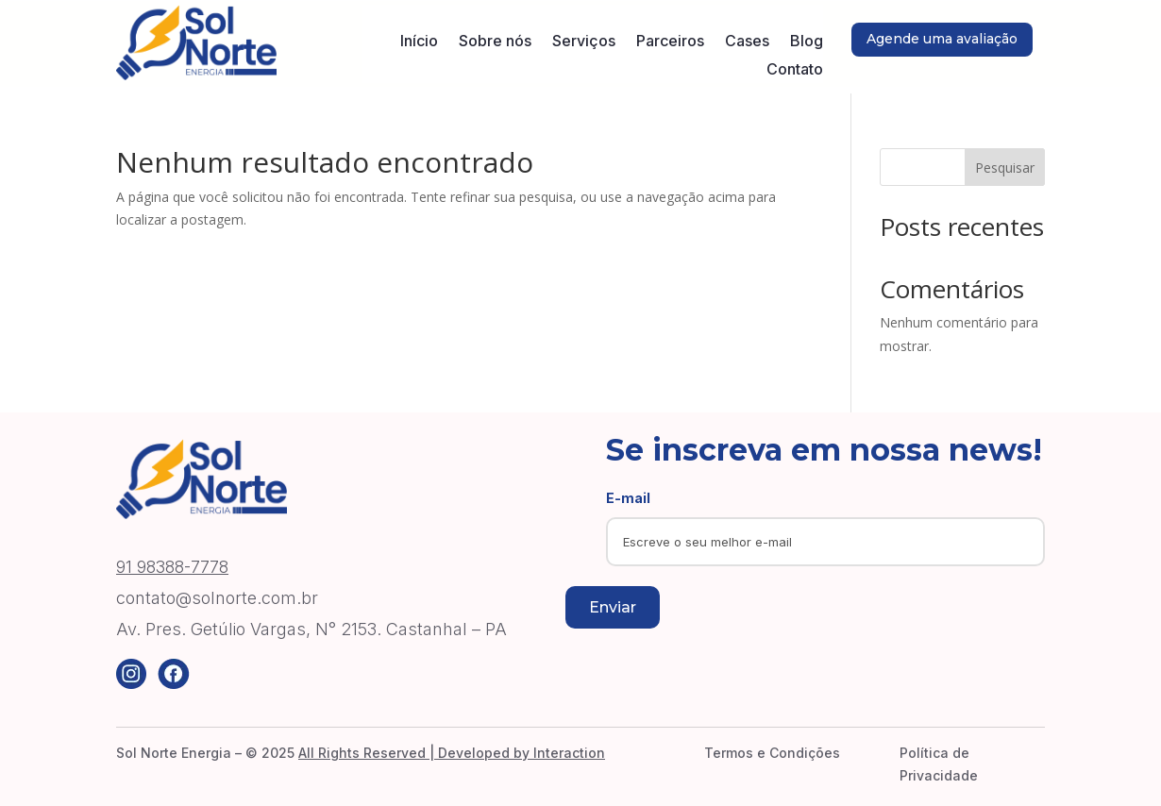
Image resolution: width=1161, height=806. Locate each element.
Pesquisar (1005, 167)
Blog (806, 42)
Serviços (583, 42)
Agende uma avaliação (942, 38)
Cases (747, 42)
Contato (794, 70)
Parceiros (670, 42)
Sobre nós (495, 42)
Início (419, 42)
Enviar (612, 607)
